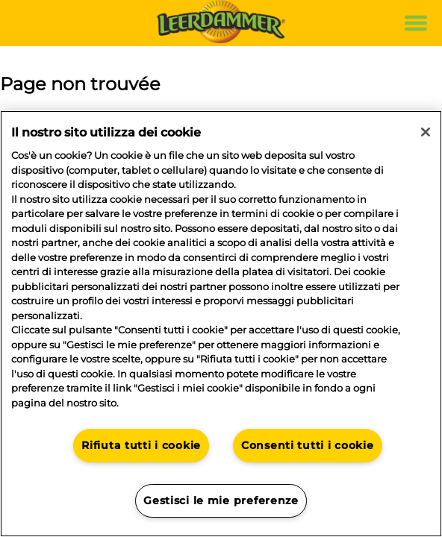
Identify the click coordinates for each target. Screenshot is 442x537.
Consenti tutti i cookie (307, 445)
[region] (221, 323)
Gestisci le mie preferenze (221, 500)
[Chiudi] (425, 132)
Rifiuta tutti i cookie (141, 445)
